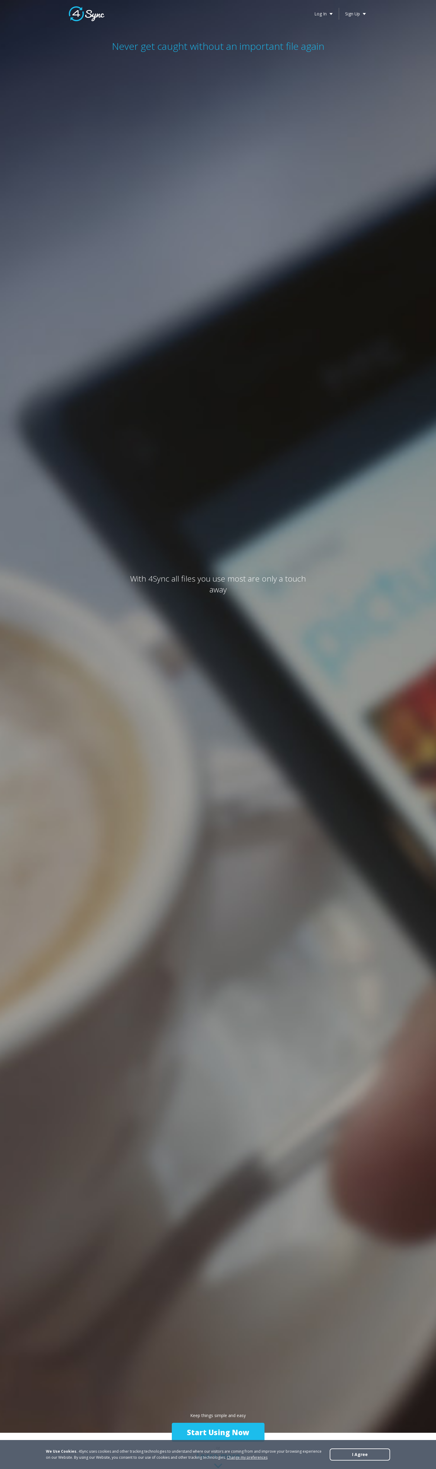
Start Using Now (218, 1432)
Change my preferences (247, 1457)
